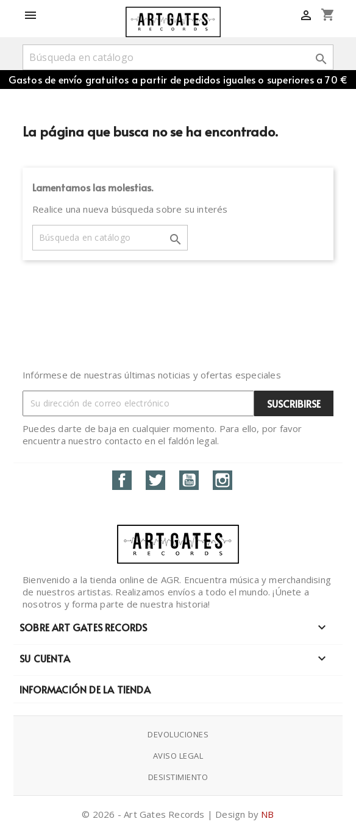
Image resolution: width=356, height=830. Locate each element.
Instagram (222, 480)
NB (267, 814)
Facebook (122, 480)
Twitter (155, 480)
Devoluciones (178, 734)
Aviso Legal (178, 755)
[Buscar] (178, 57)
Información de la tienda (85, 689)
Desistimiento (178, 776)
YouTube (189, 480)
